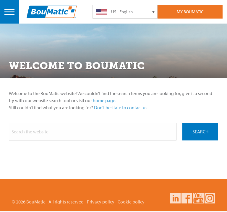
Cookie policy (131, 202)
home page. (104, 100)
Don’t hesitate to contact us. (121, 107)
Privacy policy (100, 202)
